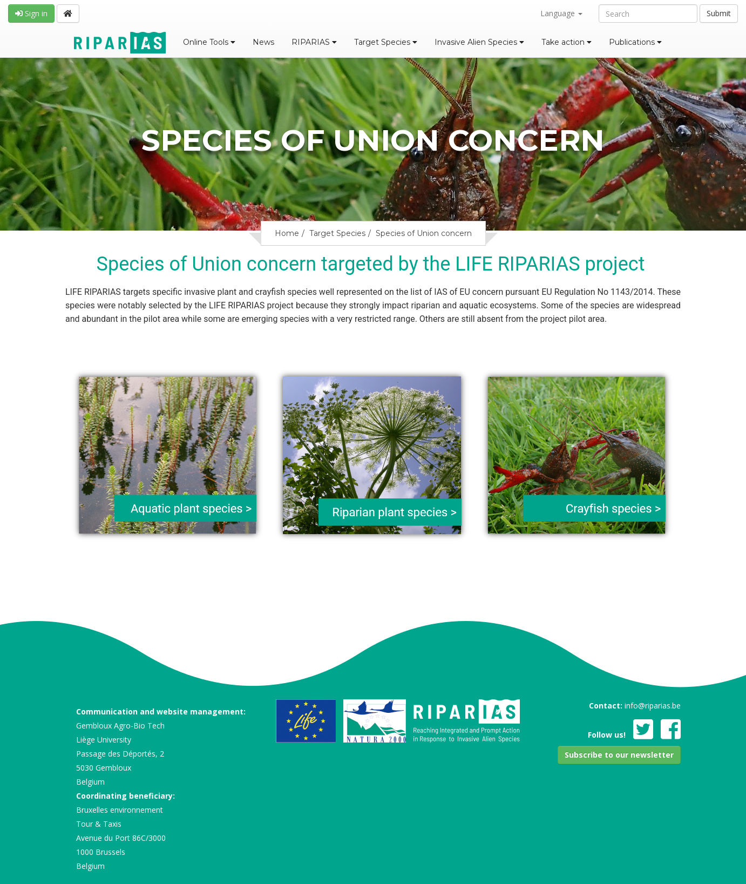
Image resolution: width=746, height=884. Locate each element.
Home (287, 233)
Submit (719, 13)
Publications (635, 42)
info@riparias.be (653, 705)
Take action (566, 42)
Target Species (385, 42)
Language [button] (561, 13)
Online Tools (209, 42)
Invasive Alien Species (479, 42)
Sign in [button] (31, 13)
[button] (619, 755)
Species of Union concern (424, 233)
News (263, 42)
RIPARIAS (314, 42)
